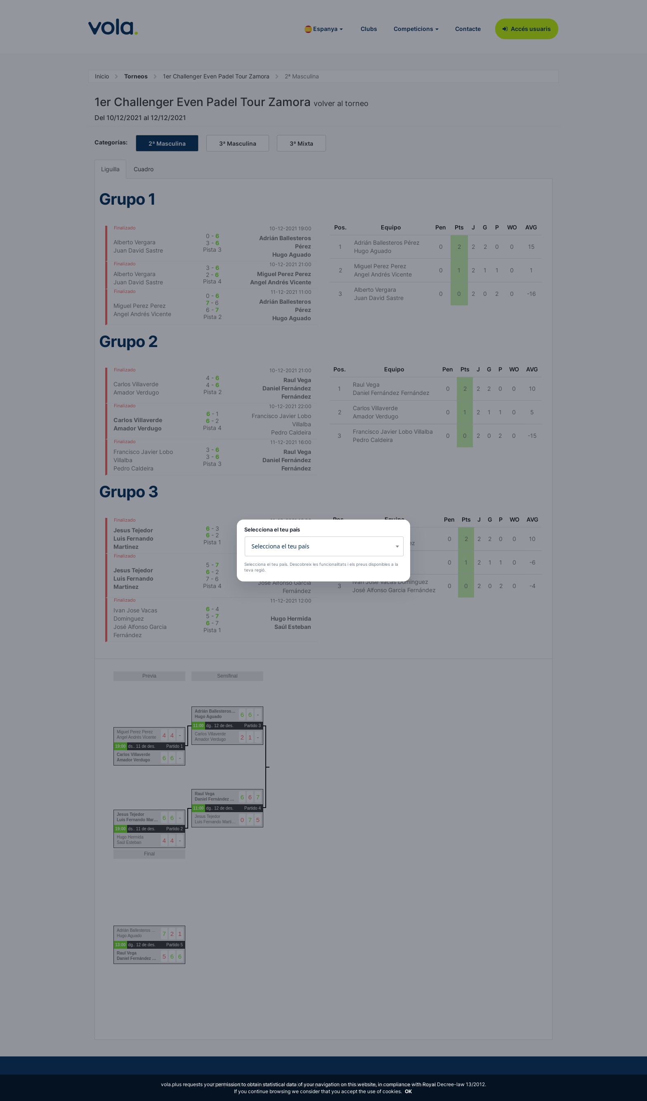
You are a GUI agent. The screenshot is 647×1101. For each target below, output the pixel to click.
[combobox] (324, 546)
